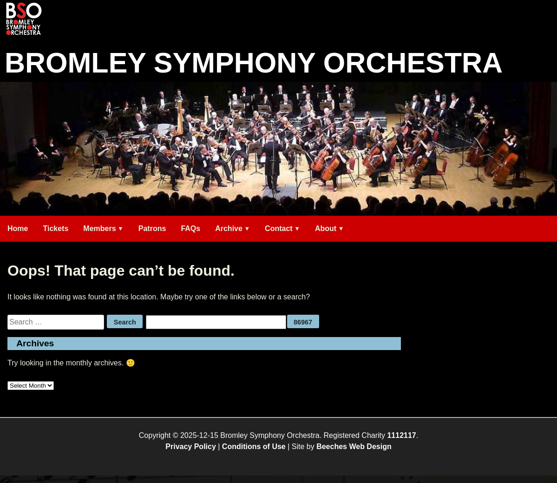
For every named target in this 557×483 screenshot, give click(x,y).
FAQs (190, 228)
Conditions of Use (254, 446)
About (325, 228)
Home (17, 228)
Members (99, 228)
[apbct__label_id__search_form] (216, 322)
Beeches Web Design (354, 446)
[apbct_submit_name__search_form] (303, 321)
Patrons (152, 228)
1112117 (401, 435)
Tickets (55, 228)
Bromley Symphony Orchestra (254, 63)
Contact (279, 228)
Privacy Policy (190, 446)
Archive (228, 228)
